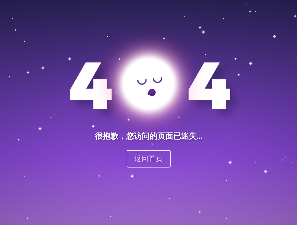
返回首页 (148, 158)
